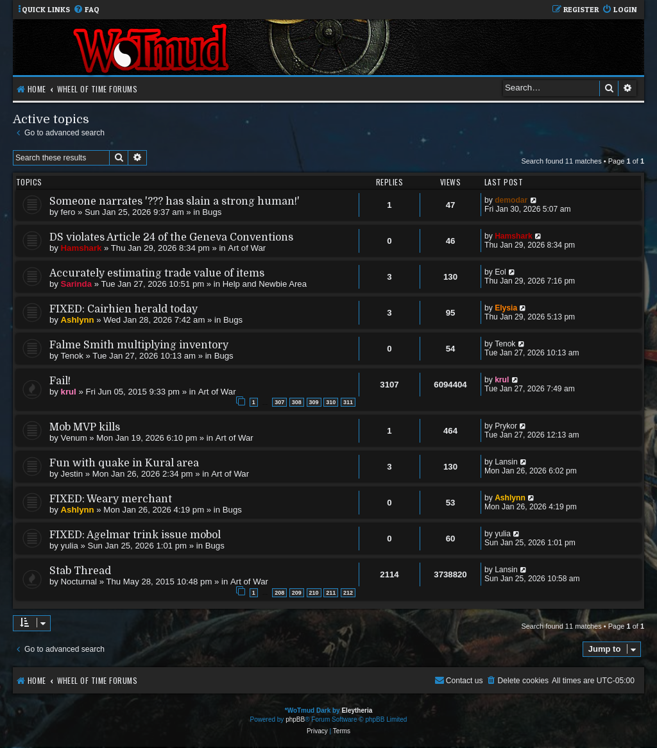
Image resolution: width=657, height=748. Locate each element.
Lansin (506, 461)
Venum (74, 438)
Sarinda (76, 284)
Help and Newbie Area (265, 284)
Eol (500, 272)
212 (348, 593)
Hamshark (81, 248)
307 (279, 402)
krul (68, 391)
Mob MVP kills (84, 427)
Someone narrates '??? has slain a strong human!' (174, 201)
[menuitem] (86, 10)
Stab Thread (80, 571)
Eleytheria (356, 710)
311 (348, 402)
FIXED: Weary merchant (110, 499)
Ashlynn (77, 320)
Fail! (60, 381)
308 (297, 402)
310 (331, 402)
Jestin (72, 474)
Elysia (506, 307)
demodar (511, 200)
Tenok (72, 356)
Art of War (247, 248)
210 (314, 593)
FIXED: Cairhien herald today (123, 309)
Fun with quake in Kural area (124, 463)
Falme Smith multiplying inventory (138, 345)
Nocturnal (79, 581)
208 (279, 593)
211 (331, 593)
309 (314, 402)
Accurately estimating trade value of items (156, 273)
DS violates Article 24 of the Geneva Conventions (171, 237)
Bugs (211, 212)
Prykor (506, 425)
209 (297, 593)
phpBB (295, 719)
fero (68, 212)
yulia (69, 545)
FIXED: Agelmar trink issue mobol (135, 535)
